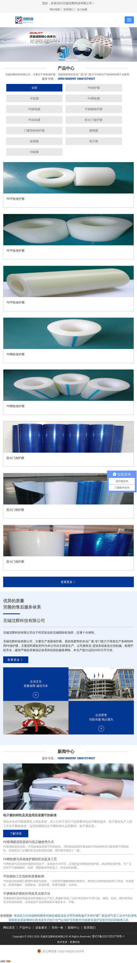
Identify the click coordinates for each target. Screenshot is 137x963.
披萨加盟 (99, 920)
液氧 (134, 915)
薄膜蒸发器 (15, 920)
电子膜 (93, 141)
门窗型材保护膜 (34, 130)
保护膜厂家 (97, 915)
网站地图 (55, 9)
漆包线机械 (50, 915)
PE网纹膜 (94, 98)
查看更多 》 (68, 582)
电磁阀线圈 (35, 915)
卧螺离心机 (121, 920)
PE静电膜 (34, 109)
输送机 (62, 915)
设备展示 (41, 927)
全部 (34, 88)
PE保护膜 (94, 88)
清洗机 (109, 920)
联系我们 (68, 9)
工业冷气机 (123, 915)
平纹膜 (34, 98)
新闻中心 (73, 927)
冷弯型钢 (72, 915)
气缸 (61, 920)
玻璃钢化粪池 (32, 920)
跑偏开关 (84, 915)
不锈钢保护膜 (93, 109)
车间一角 (57, 927)
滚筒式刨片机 (49, 920)
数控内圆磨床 (84, 920)
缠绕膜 (93, 130)
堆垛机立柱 (21, 915)
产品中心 (25, 927)
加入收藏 (82, 9)
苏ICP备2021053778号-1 (108, 936)
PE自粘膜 (34, 120)
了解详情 (16, 833)
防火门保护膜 (93, 120)
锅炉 (67, 920)
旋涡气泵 (110, 915)
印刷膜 (34, 152)
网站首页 (9, 927)
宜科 (73, 920)
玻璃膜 (34, 141)
